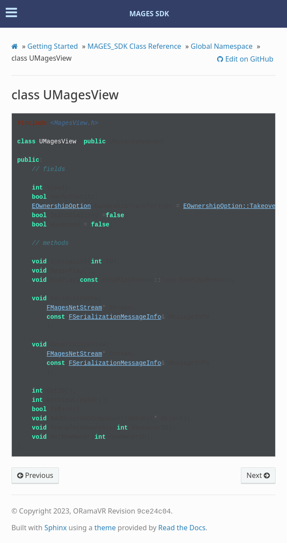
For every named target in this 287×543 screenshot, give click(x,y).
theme (105, 527)
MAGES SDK (149, 13)
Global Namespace (222, 46)
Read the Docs (182, 527)
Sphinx (55, 527)
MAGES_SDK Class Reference (134, 46)
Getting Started (52, 46)
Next (258, 475)
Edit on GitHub (248, 59)
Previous (35, 475)
